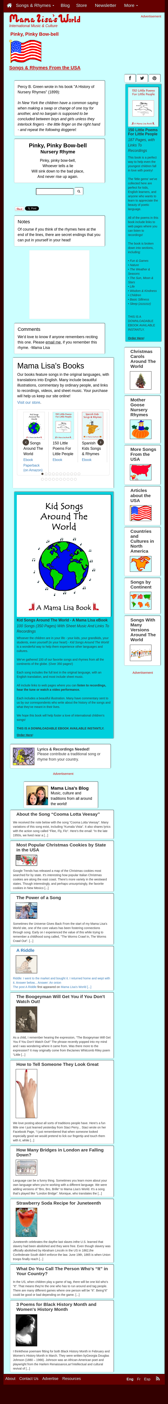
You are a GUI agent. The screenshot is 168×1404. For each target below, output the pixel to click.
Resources (71, 1378)
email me (53, 342)
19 (68, 479)
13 (46, 479)
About (10, 1378)
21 (75, 479)
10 (75, 474)
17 (61, 479)
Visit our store (28, 402)
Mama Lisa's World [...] (76, 987)
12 (42, 479)
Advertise (50, 1378)
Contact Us (29, 1378)
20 (72, 479)
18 (64, 479)
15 (53, 479)
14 (50, 479)
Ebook (28, 460)
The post (19, 987)
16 (57, 479)
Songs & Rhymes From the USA (45, 67)
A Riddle (31, 987)
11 (79, 474)
